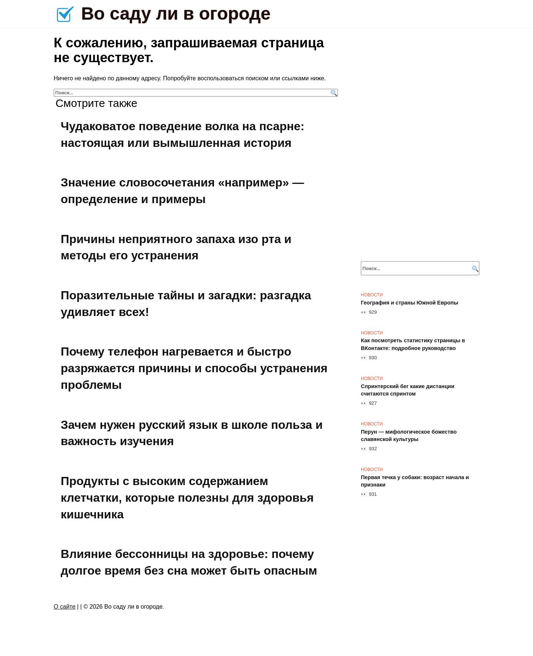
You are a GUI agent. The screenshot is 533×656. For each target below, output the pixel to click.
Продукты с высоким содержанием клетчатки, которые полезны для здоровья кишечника (188, 497)
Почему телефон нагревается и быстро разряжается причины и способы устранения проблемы (194, 368)
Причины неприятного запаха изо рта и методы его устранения (176, 247)
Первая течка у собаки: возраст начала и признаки (415, 481)
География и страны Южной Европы (409, 303)
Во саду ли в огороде (176, 13)
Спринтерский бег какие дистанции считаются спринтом (408, 390)
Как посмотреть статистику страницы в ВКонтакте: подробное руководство (413, 344)
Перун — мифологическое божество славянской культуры (409, 435)
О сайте (65, 606)
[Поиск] (333, 93)
